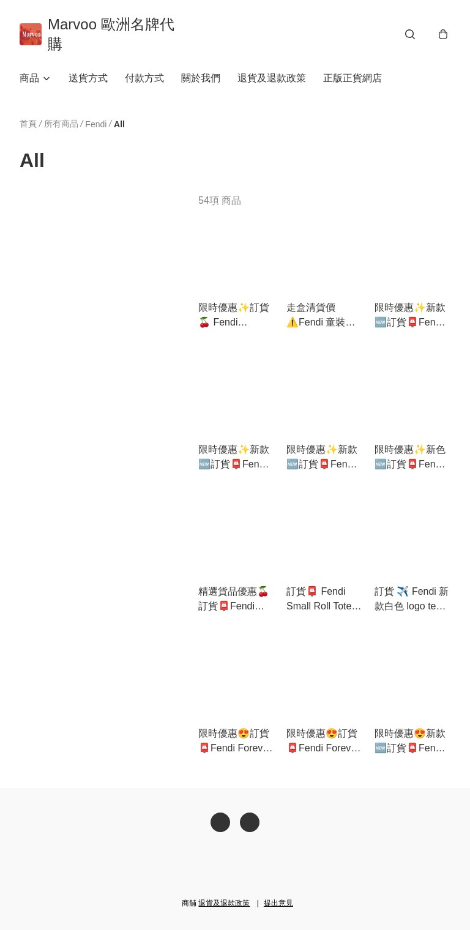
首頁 (28, 123)
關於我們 (200, 78)
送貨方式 (88, 78)
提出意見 (278, 903)
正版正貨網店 (352, 78)
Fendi (95, 124)
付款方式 (144, 78)
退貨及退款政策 (271, 78)
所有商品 (61, 123)
